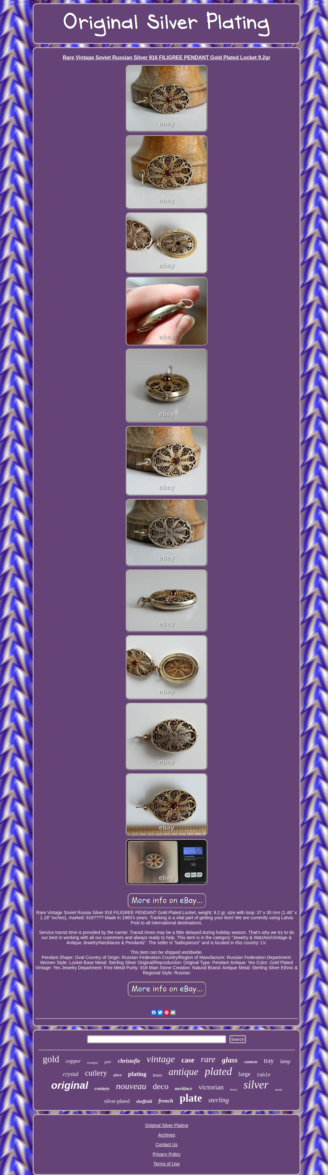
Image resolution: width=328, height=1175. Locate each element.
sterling (218, 1100)
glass (230, 1060)
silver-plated (117, 1101)
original (69, 1085)
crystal (70, 1074)
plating (137, 1074)
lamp (285, 1061)
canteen (251, 1061)
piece (118, 1075)
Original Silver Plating (166, 1125)
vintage (161, 1059)
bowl (233, 1089)
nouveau (131, 1086)
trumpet (92, 1062)
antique (183, 1071)
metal (278, 1089)
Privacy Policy (166, 1154)
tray (269, 1060)
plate (191, 1098)
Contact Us (166, 1144)
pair (107, 1061)
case (187, 1060)
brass (157, 1075)
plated (218, 1071)
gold (51, 1059)
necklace (183, 1088)
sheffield (144, 1101)
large (244, 1074)
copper (73, 1061)
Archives (166, 1135)
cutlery (96, 1073)
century (102, 1088)
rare (208, 1059)
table (263, 1075)
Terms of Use (166, 1163)
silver (255, 1085)
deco (160, 1086)
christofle (129, 1061)
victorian (211, 1087)
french (166, 1101)
